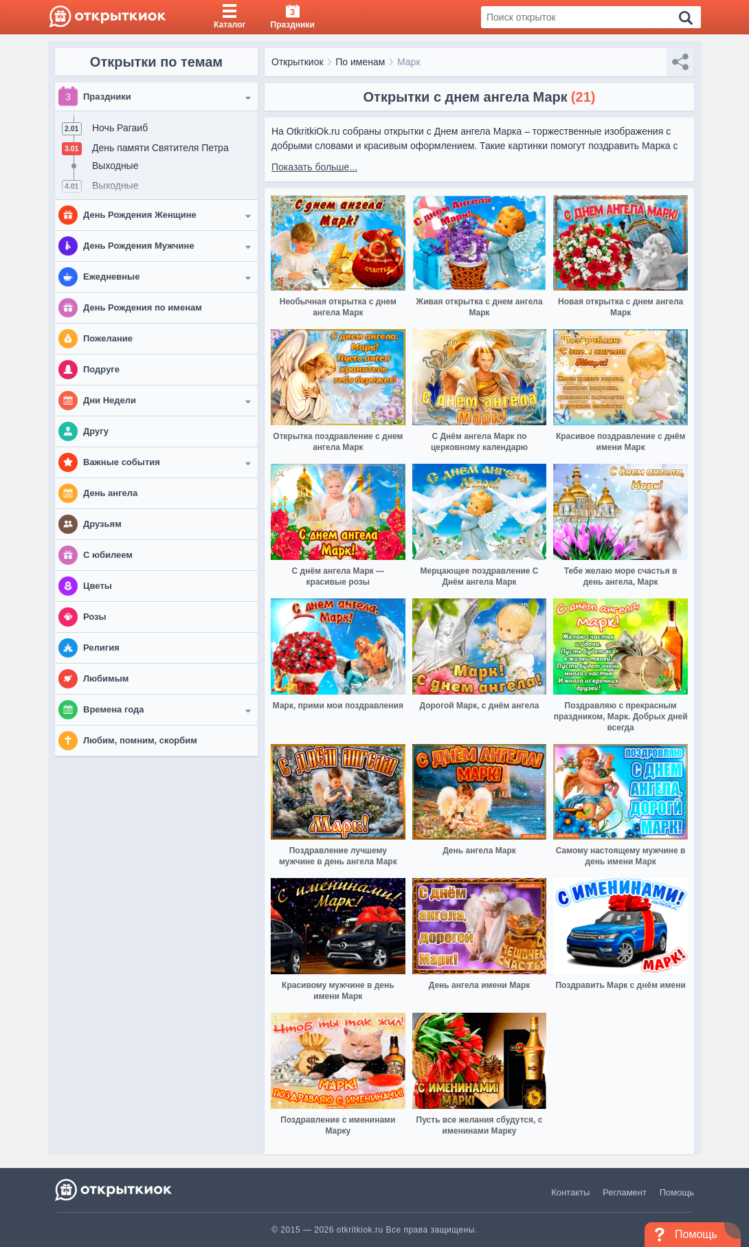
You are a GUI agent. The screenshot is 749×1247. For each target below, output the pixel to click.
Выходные (115, 165)
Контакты (570, 1192)
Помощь (677, 1192)
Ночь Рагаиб (120, 127)
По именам (360, 61)
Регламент (625, 1192)
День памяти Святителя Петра (160, 147)
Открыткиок (297, 61)
